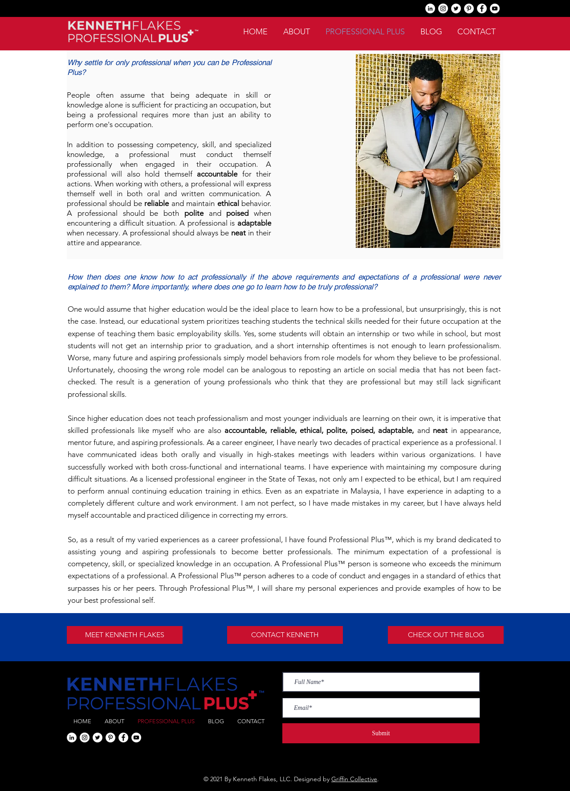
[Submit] (381, 733)
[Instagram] (443, 8)
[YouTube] (495, 8)
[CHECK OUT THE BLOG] (446, 635)
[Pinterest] (469, 8)
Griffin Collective (354, 779)
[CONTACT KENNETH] (285, 635)
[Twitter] (456, 8)
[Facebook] (482, 8)
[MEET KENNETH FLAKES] (125, 635)
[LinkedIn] (430, 8)
